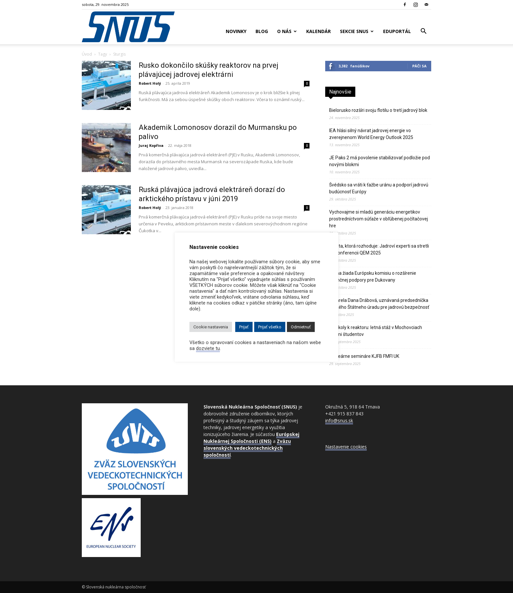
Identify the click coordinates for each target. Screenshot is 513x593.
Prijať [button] (244, 326)
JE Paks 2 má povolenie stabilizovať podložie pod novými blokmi (379, 161)
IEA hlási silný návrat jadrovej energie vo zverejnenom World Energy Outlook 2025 (371, 134)
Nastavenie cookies (346, 447)
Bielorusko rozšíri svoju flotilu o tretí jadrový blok (378, 110)
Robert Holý (150, 83)
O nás (287, 31)
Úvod (87, 54)
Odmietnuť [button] (301, 326)
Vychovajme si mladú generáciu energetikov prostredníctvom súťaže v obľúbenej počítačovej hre (378, 218)
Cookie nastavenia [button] (210, 326)
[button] (423, 32)
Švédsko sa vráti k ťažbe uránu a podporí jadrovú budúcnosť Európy (378, 188)
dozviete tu (208, 348)
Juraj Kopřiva (151, 145)
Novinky (236, 31)
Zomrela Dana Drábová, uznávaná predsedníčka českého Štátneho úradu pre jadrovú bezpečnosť (379, 304)
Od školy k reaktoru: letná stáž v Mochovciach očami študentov (375, 331)
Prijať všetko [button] (269, 326)
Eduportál (397, 31)
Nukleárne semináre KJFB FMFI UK (364, 356)
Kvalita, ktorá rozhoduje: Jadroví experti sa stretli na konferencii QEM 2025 (379, 249)
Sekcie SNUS (357, 31)
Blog (262, 31)
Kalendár (318, 31)
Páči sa (419, 65)
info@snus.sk (339, 420)
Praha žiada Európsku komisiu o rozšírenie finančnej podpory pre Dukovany (372, 276)
